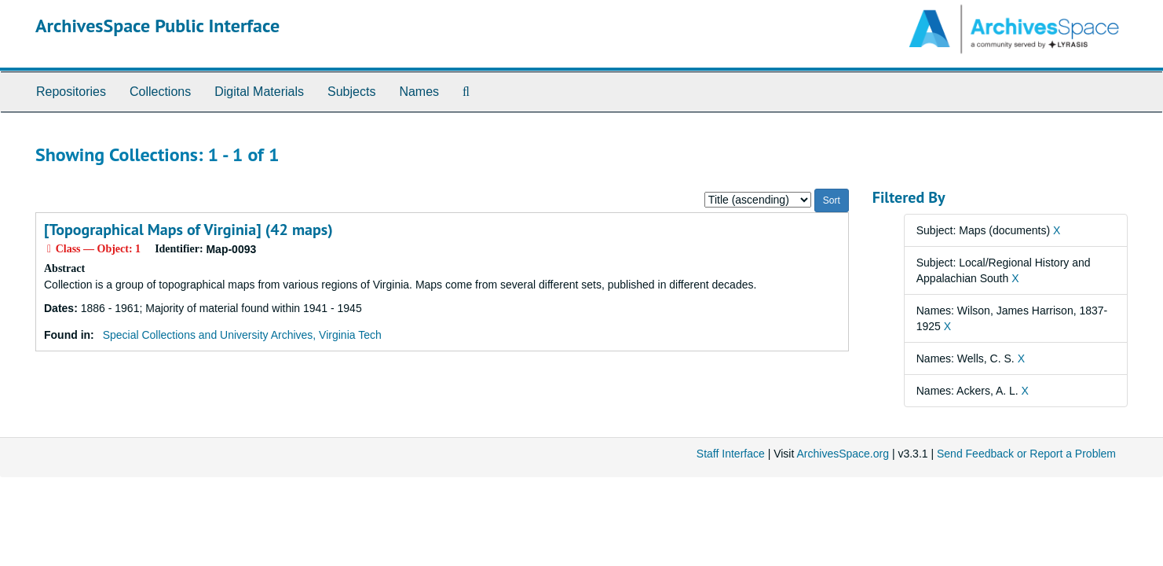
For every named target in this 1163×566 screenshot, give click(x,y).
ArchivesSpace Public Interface (157, 25)
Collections (160, 91)
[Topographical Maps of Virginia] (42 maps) (188, 229)
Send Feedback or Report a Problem (1026, 453)
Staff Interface (731, 453)
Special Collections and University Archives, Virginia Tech (242, 335)
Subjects (351, 91)
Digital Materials (259, 91)
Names (419, 91)
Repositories (71, 91)
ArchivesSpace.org (842, 453)
